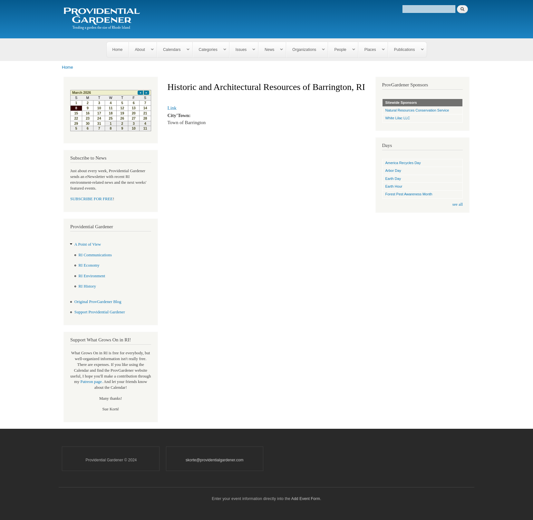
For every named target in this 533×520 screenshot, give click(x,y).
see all (457, 204)
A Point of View (87, 244)
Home (117, 49)
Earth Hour (393, 186)
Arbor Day (393, 170)
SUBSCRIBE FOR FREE (91, 199)
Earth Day (393, 179)
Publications (406, 49)
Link (172, 108)
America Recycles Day (403, 163)
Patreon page (91, 381)
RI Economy (89, 265)
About (141, 49)
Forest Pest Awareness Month (408, 194)
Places (372, 49)
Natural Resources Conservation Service (417, 110)
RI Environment (92, 276)
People (341, 49)
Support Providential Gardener (99, 312)
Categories (209, 49)
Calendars (173, 49)
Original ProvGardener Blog (97, 301)
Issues (243, 49)
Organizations (305, 49)
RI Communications (95, 255)
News (271, 49)
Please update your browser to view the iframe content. (110, 110)
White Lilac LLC (397, 118)
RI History (87, 286)
